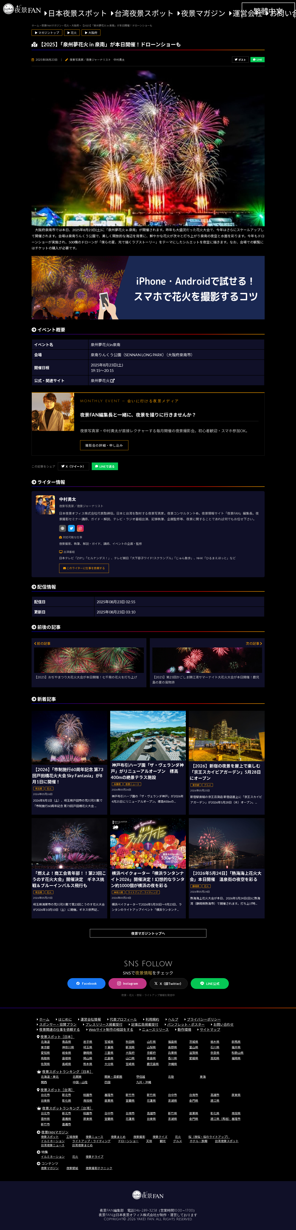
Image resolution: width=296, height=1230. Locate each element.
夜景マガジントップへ (148, 933)
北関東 (77, 1076)
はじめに (65, 1019)
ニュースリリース (155, 1029)
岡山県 (87, 1058)
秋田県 (130, 1042)
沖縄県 (172, 1064)
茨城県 (193, 1042)
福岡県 (236, 1058)
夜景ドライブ (94, 1156)
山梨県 (151, 1047)
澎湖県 (172, 1100)
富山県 (193, 1047)
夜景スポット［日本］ (57, 1037)
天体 (149, 1141)
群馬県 (236, 1042)
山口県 (130, 1058)
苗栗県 (108, 1100)
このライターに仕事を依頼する (84, 568)
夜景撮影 (139, 1137)
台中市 (172, 1095)
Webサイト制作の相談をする (111, 1029)
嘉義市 (66, 1124)
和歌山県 (237, 1053)
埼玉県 (87, 1047)
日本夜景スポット (77, 13)
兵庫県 (172, 1053)
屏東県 (236, 1095)
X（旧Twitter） (168, 984)
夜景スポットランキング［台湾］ (67, 1108)
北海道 (45, 1042)
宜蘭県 (130, 1100)
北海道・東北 (50, 1076)
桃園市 (87, 1095)
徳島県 (151, 1058)
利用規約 (152, 1019)
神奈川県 (68, 1047)
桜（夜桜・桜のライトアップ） (209, 1137)
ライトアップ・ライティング (91, 1141)
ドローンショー (128, 1141)
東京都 (45, 1047)
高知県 (214, 1058)
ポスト (240, 59)
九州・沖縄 (143, 1082)
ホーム (44, 1019)
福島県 (172, 1042)
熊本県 (87, 1064)
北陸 (171, 1076)
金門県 (193, 1100)
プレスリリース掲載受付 (103, 1024)
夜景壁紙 (72, 1168)
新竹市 (130, 1095)
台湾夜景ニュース (52, 1145)
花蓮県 (151, 1100)
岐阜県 (66, 1053)
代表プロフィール (123, 1019)
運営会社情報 (91, 1019)
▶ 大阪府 (91, 33)
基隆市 (108, 1095)
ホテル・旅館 (198, 1141)
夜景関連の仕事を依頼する (59, 1029)
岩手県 (87, 1042)
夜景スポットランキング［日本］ (67, 1072)
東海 (203, 1076)
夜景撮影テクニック (99, 1168)
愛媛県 (193, 1058)
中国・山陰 (80, 1082)
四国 (107, 1082)
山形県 (151, 1042)
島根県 (66, 1058)
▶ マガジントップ (47, 33)
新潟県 (130, 1047)
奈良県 (214, 1053)
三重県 (108, 1053)
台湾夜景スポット (144, 13)
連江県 (214, 1100)
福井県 (236, 1047)
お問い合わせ (223, 1024)
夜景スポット (50, 1137)
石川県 (214, 1047)
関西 (44, 1082)
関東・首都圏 (113, 1076)
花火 (178, 1137)
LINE (257, 59)
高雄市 (214, 1095)
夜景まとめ (118, 1137)
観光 (163, 1141)
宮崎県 (130, 1064)
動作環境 (184, 1029)
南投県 (87, 1100)
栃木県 (214, 1042)
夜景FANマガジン (54, 1132)
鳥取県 (45, 1058)
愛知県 (45, 1053)
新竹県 (151, 1095)
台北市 (45, 1095)
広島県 (108, 1058)
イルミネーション (53, 1141)
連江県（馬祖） (220, 1119)
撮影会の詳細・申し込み (104, 445)
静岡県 (87, 1053)
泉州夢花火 (103, 380)
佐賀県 (45, 1064)
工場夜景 (72, 1137)
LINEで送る (105, 466)
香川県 (172, 1058)
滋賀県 (193, 1053)
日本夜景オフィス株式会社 (136, 1215)
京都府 (151, 1053)
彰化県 (66, 1100)
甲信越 (140, 1076)
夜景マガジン (203, 13)
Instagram (127, 983)
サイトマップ (210, 1029)
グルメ (177, 1141)
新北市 (66, 1095)
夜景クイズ (160, 1137)
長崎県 (66, 1064)
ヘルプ (173, 1019)
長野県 (172, 1047)
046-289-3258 (145, 1210)
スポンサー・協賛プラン (57, 1024)
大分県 (108, 1064)
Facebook (86, 983)
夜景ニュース (94, 1137)
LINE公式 (209, 984)
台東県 (45, 1100)
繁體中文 (268, 11)
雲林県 (45, 1119)
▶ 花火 (72, 33)
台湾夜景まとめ (82, 1145)
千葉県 (108, 1047)
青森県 (66, 1042)
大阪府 (130, 1053)
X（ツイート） (73, 466)
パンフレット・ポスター (186, 1024)
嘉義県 (66, 1119)
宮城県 (108, 1042)
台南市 (193, 1095)
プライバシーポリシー (204, 1019)
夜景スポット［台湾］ (57, 1090)
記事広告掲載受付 (144, 1024)
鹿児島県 (153, 1064)
